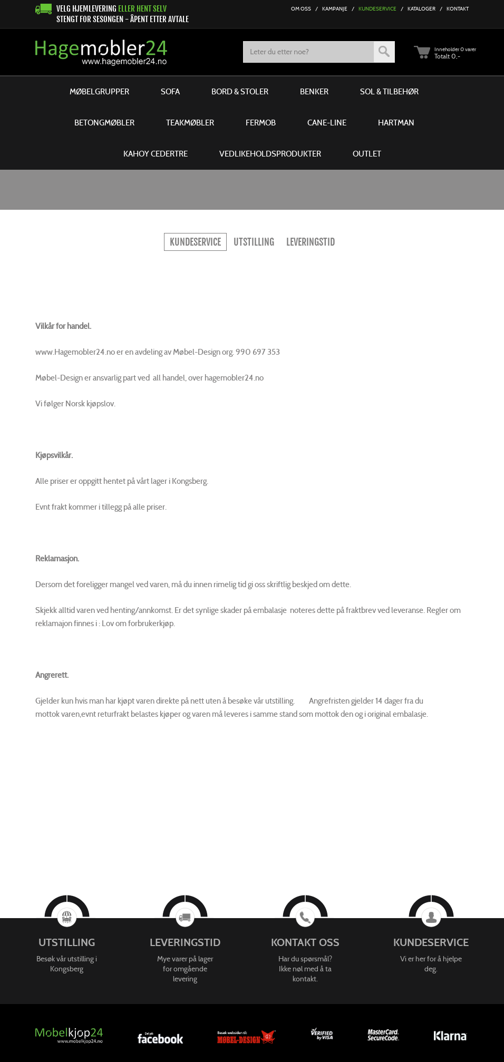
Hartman (396, 123)
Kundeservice (377, 8)
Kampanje (334, 8)
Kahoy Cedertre (155, 154)
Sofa (170, 91)
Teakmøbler (190, 123)
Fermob (261, 123)
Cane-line (326, 123)
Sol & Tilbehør (389, 91)
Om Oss (301, 8)
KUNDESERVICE (195, 242)
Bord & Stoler (239, 91)
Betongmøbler (104, 123)
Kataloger (421, 8)
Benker (314, 91)
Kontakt (458, 8)
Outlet (367, 154)
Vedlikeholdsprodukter (270, 154)
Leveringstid (310, 242)
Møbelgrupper (99, 91)
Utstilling (254, 242)
